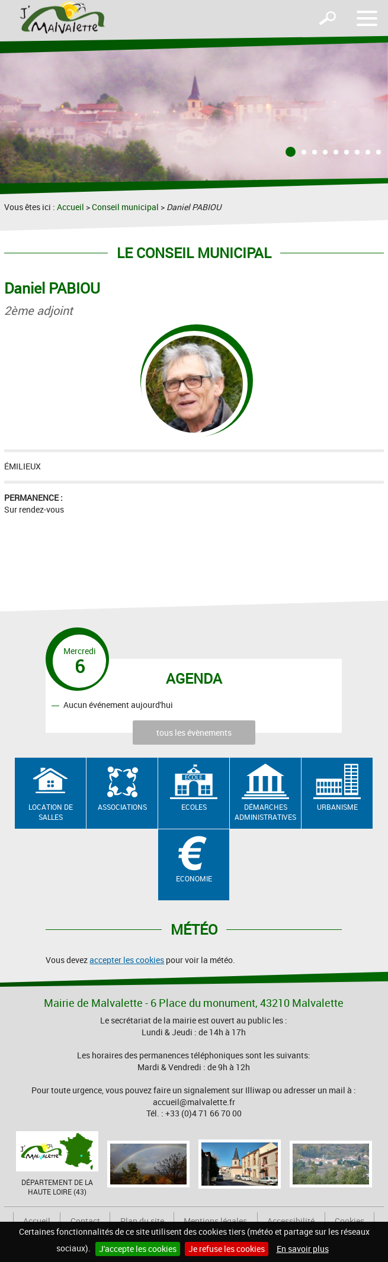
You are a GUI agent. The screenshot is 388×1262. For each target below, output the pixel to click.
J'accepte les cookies (138, 1248)
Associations (122, 807)
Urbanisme (337, 807)
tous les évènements (194, 732)
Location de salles (50, 812)
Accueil (70, 207)
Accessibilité (291, 1220)
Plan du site (142, 1220)
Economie (194, 878)
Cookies (349, 1220)
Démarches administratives (265, 812)
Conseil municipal (125, 207)
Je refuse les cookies (226, 1248)
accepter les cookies (126, 959)
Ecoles (194, 807)
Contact (85, 1220)
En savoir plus (303, 1248)
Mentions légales (215, 1220)
